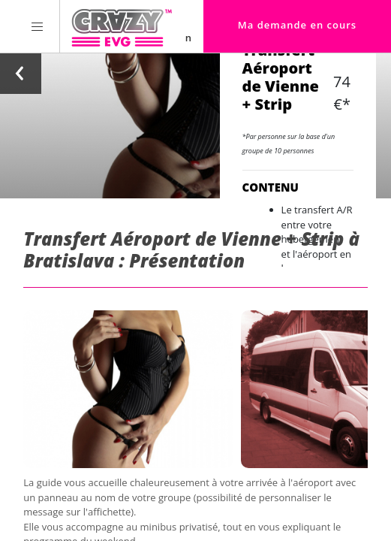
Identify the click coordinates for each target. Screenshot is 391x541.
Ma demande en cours (297, 25)
